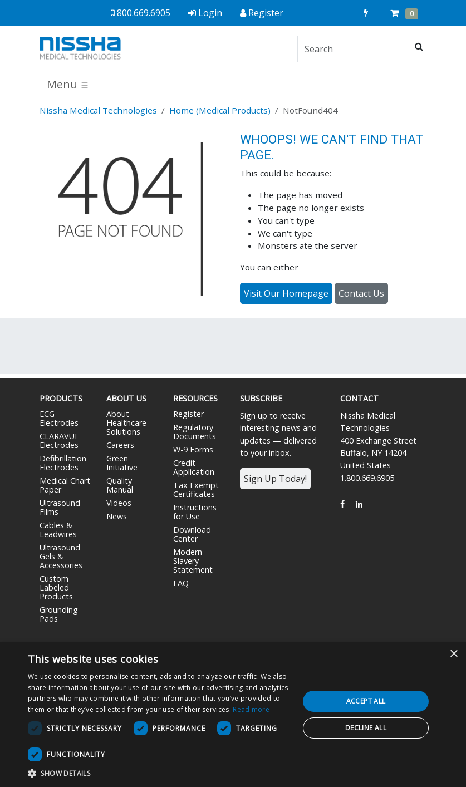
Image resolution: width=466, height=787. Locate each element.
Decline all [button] (365, 727)
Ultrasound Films (60, 507)
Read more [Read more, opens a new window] (251, 709)
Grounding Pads (59, 614)
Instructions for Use (195, 512)
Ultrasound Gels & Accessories (61, 556)
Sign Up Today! (275, 479)
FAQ (181, 583)
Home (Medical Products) (220, 110)
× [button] (453, 654)
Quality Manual (119, 485)
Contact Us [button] (361, 293)
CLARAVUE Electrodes (59, 440)
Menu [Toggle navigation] (68, 84)
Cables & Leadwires (58, 529)
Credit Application (193, 467)
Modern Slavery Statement (193, 561)
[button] (159, 773)
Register (188, 414)
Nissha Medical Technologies (98, 110)
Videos (118, 503)
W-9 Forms (193, 449)
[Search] (354, 49)
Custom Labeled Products (56, 587)
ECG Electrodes (59, 418)
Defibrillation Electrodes (63, 463)
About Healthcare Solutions (126, 423)
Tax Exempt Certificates (196, 489)
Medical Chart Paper (65, 485)
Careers (120, 445)
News (116, 516)
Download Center (192, 534)
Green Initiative (122, 463)
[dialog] (233, 714)
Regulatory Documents (194, 431)
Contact (359, 398)
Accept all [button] (366, 701)
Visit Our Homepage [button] (286, 293)
